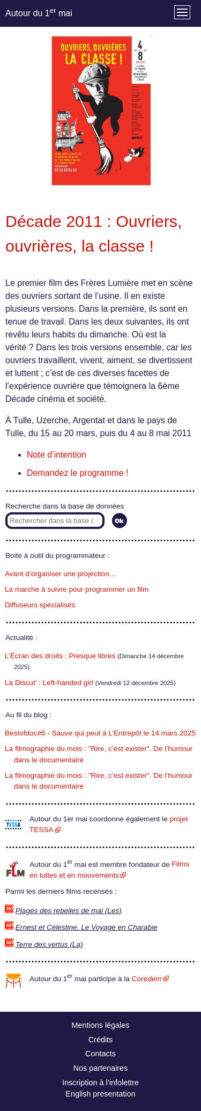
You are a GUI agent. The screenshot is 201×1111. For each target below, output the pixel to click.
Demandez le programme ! (77, 472)
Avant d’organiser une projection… (60, 574)
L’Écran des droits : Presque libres (60, 656)
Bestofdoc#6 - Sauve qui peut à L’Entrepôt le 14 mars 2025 (100, 733)
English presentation (100, 1094)
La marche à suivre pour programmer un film (76, 589)
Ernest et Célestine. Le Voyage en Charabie (87, 927)
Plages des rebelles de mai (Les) (69, 911)
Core (147, 979)
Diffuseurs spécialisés (40, 605)
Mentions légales (101, 1025)
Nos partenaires (100, 1068)
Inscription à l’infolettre (100, 1082)
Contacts (100, 1053)
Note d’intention (56, 454)
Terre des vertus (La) (49, 944)
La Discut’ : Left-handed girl (49, 683)
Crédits (100, 1039)
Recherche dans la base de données (64, 506)
